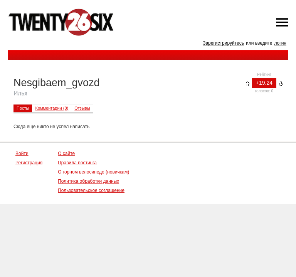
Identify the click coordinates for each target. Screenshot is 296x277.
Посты (23, 108)
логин (280, 43)
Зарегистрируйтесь (223, 43)
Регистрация (28, 162)
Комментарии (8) (51, 108)
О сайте (66, 153)
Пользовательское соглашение (91, 190)
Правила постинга (77, 162)
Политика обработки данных (88, 181)
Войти (22, 153)
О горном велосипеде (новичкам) (93, 172)
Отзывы (82, 108)
